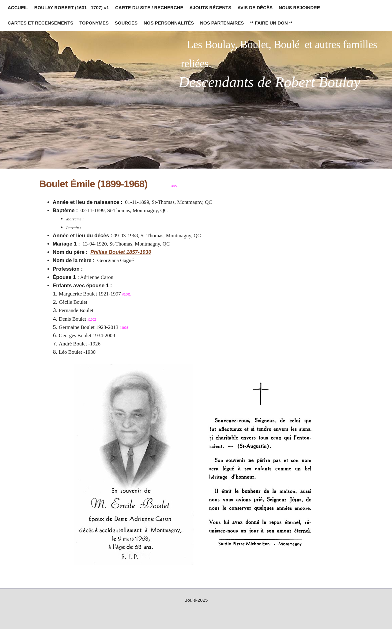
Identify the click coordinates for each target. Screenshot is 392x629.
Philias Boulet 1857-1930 (120, 252)
